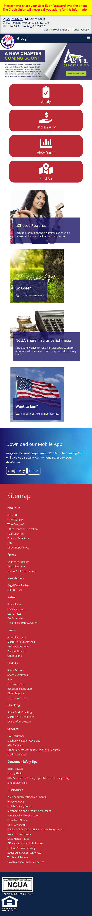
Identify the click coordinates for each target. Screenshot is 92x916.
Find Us (46, 171)
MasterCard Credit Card (21, 642)
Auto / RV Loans (16, 637)
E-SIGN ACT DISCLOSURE (21, 829)
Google (85, 29)
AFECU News (14, 590)
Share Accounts (16, 670)
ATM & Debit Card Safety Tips (24, 778)
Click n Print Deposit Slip (21, 571)
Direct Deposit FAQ (18, 547)
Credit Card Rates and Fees (23, 623)
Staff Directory (15, 533)
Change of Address (18, 562)
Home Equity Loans (18, 646)
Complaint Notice (17, 820)
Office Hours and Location (22, 529)
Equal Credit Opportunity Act (24, 852)
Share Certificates (17, 675)
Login (23, 38)
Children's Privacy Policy (56, 778)
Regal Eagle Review (18, 585)
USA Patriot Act (16, 825)
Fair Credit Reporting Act (50, 829)
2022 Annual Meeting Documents (26, 797)
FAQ (9, 543)
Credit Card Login (17, 754)
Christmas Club (16, 684)
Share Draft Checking (19, 712)
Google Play (16, 470)
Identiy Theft (14, 773)
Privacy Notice (15, 801)
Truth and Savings (17, 857)
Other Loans (14, 656)
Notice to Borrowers (19, 834)
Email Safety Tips (17, 782)
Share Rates (14, 604)
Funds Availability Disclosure (23, 815)
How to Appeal (15, 862)
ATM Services (15, 745)
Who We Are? (15, 519)
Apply (46, 94)
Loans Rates (14, 613)
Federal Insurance (17, 698)
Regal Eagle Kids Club (19, 689)
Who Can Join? (15, 524)
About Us (12, 515)
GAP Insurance (15, 736)
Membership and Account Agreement (29, 811)
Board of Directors (18, 538)
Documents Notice (18, 839)
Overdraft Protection (19, 721)
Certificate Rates (16, 609)
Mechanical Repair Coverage (23, 740)
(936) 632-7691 (14, 19)
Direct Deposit (15, 693)
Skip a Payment (16, 566)
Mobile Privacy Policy (19, 806)
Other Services (15, 750)
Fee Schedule (15, 618)
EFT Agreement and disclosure (25, 843)
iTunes (75, 29)
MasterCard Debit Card (20, 717)
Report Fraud (15, 769)
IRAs (9, 679)
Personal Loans (16, 651)
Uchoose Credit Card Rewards (42, 750)
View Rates (46, 145)
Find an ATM (46, 120)
